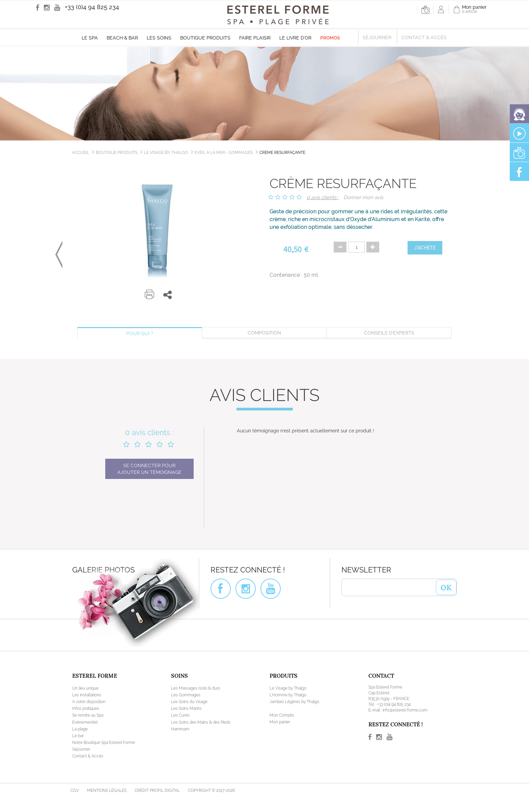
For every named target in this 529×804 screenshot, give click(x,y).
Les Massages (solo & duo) (195, 688)
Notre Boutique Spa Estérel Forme (103, 742)
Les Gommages (185, 695)
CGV (75, 790)
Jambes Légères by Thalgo (294, 701)
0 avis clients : (323, 197)
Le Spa (90, 38)
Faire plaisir (255, 38)
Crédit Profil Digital (157, 790)
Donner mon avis (363, 197)
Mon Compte (282, 715)
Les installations (86, 695)
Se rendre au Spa (87, 715)
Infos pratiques (85, 708)
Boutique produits (205, 38)
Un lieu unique (85, 688)
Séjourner (377, 37)
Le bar (78, 735)
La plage (80, 729)
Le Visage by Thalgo (166, 152)
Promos (330, 38)
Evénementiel (85, 722)
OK (446, 587)
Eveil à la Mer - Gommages (224, 152)
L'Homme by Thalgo (288, 695)
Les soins (159, 38)
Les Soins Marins (186, 708)
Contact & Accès (424, 37)
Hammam (180, 729)
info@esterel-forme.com (405, 710)
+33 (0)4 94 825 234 (92, 6)
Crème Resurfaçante (282, 152)
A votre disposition (89, 701)
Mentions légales (107, 790)
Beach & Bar (122, 38)
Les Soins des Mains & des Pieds (200, 722)
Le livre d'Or (295, 38)
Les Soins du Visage (189, 701)
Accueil (80, 152)
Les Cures (180, 715)
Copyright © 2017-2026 (211, 790)
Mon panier (280, 722)
